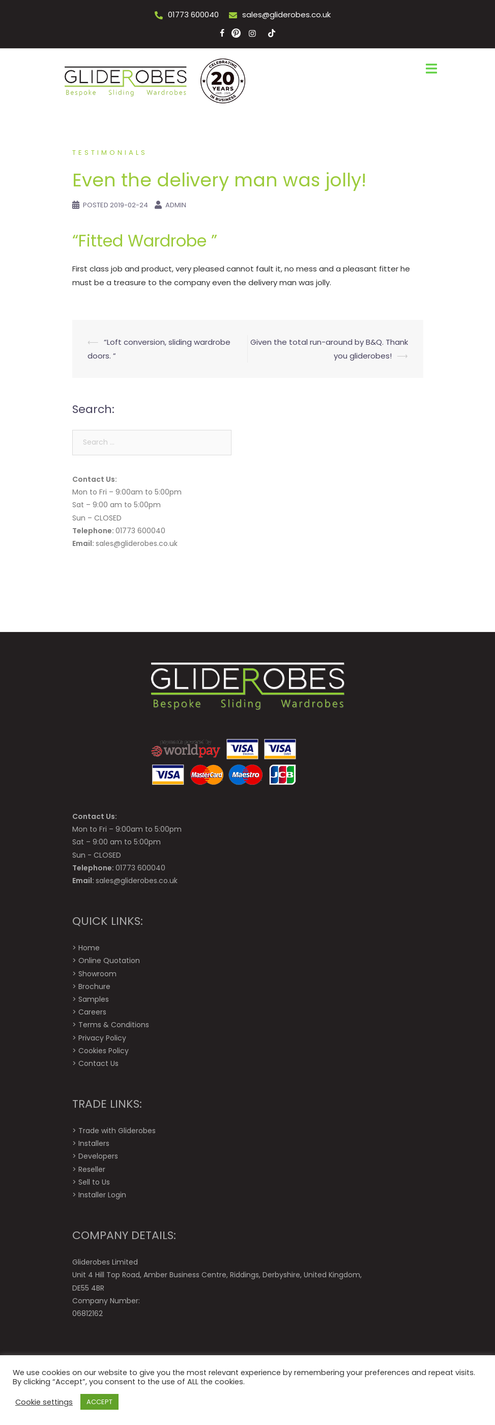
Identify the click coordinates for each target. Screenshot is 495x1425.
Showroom (97, 974)
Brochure (94, 986)
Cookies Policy (103, 1051)
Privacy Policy (102, 1038)
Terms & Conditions (113, 1025)
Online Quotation (109, 960)
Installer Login (102, 1195)
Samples (93, 999)
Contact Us (98, 1063)
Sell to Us (94, 1182)
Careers (92, 1012)
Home (89, 948)
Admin (175, 205)
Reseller (91, 1169)
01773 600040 (193, 14)
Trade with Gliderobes (117, 1131)
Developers (98, 1156)
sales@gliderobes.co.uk (286, 14)
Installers (93, 1143)
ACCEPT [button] (99, 1402)
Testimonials (110, 152)
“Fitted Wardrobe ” (144, 240)
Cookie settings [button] (44, 1402)
